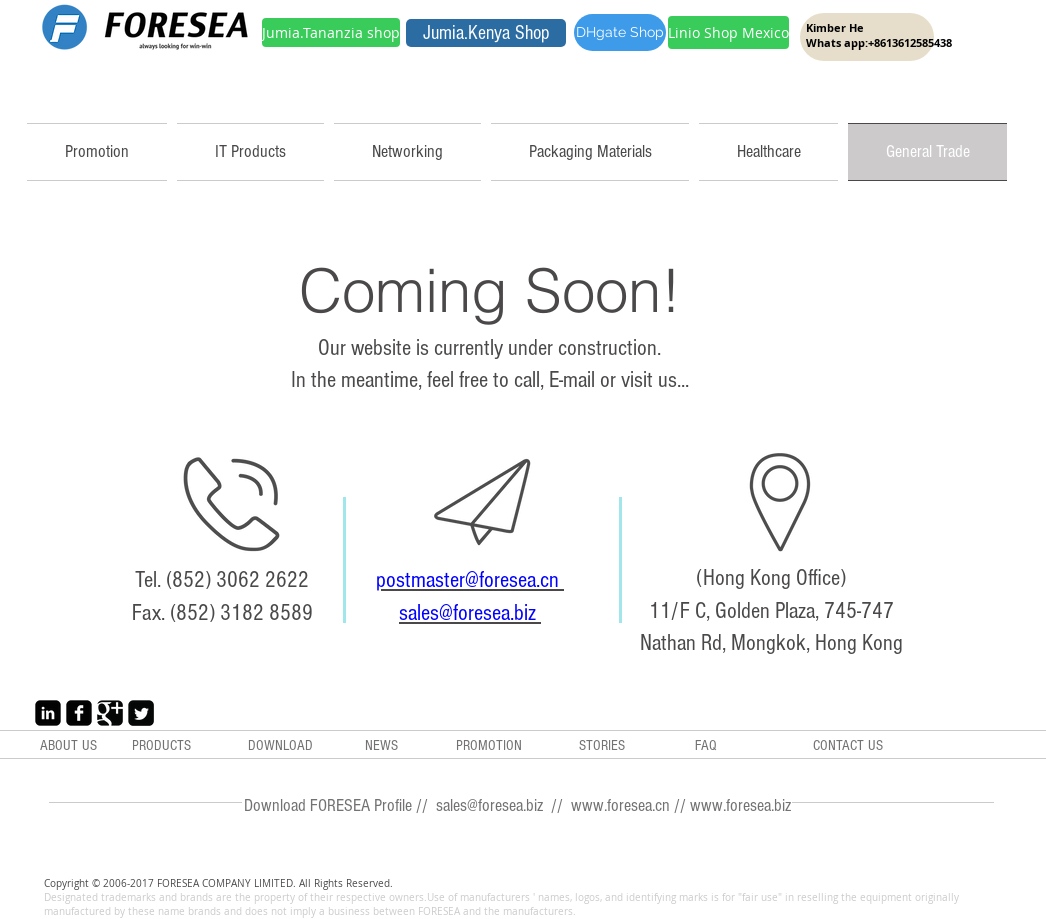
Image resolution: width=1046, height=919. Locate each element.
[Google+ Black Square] (110, 713)
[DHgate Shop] (620, 32)
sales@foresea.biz (470, 613)
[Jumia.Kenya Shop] (486, 33)
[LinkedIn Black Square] (48, 713)
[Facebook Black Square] (79, 713)
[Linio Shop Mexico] (728, 32)
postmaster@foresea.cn (470, 580)
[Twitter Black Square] (141, 713)
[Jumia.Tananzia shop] (331, 32)
